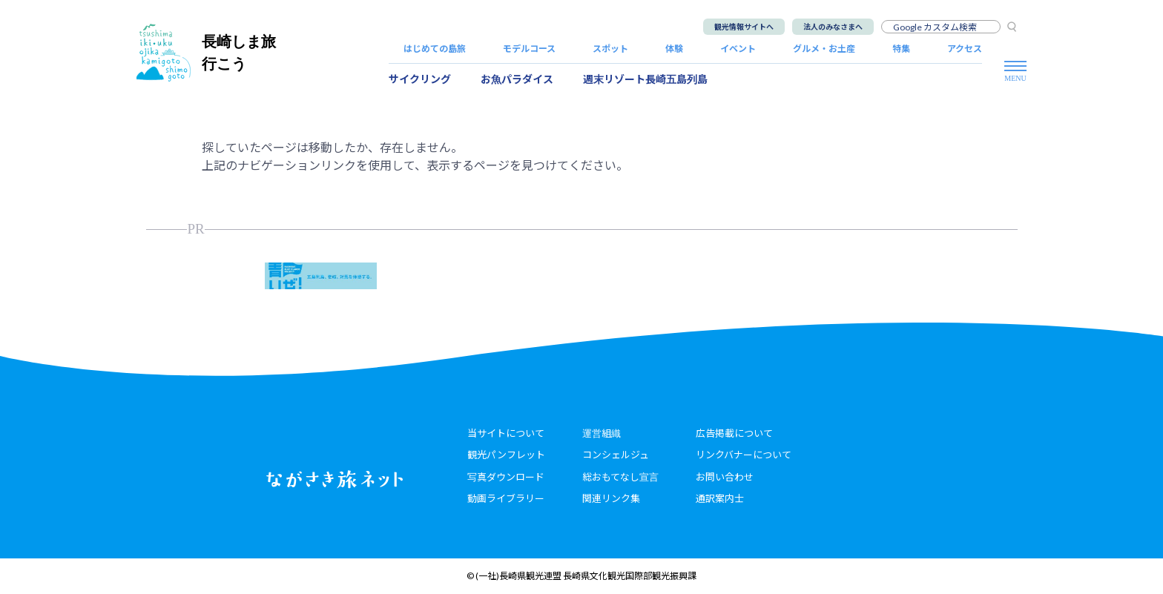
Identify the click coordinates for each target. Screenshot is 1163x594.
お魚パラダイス (517, 79)
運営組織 (601, 433)
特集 (901, 48)
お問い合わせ (725, 477)
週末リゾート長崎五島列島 (645, 79)
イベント (738, 48)
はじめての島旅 (434, 48)
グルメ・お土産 (824, 48)
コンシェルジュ (615, 455)
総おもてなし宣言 (620, 477)
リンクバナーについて (743, 455)
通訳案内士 (720, 498)
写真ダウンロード (505, 477)
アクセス (964, 48)
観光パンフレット (506, 455)
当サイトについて (505, 433)
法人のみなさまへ (833, 26)
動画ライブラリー (505, 498)
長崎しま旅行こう (206, 52)
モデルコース (529, 48)
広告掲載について (734, 433)
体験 (674, 48)
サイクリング (420, 79)
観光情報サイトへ (744, 26)
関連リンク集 (611, 498)
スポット (610, 48)
